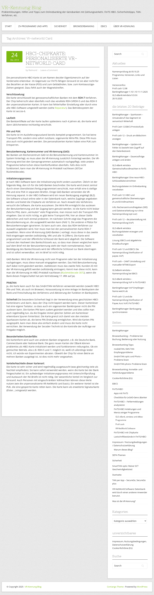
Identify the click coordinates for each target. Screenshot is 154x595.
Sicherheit (60, 26)
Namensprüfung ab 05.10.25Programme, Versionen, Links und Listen (128, 75)
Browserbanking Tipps (122, 344)
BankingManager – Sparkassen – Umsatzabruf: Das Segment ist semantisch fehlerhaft (127, 118)
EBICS (104, 26)
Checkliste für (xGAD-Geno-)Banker (130, 397)
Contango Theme (115, 586)
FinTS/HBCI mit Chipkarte (126, 432)
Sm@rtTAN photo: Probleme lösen (130, 364)
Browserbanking (83, 26)
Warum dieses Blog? (123, 449)
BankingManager (120, 330)
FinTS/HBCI (117, 389)
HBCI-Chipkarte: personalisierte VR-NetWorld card (51, 58)
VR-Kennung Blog (21, 7)
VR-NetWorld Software (125, 428)
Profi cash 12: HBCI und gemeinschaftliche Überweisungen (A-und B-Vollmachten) (128, 198)
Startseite (116, 474)
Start (8, 26)
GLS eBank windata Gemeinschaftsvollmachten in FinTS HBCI (129, 168)
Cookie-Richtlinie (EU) (122, 378)
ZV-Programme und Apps (33, 26)
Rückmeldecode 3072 (72, 272)
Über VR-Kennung (124, 26)
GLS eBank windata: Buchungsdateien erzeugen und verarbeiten (127, 231)
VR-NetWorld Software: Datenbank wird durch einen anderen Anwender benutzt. (129, 492)
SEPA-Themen (119, 455)
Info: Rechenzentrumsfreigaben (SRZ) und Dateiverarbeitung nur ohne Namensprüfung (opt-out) (130, 210)
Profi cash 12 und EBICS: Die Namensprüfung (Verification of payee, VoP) (127, 252)
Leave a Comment (49, 70)
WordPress (142, 586)
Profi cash (120, 424)
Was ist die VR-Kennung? (124, 501)
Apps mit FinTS (121, 393)
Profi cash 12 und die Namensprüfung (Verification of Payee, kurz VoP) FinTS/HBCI (127, 300)
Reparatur (60, 107)
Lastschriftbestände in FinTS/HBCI (130, 436)
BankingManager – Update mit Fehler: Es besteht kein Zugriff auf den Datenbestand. (128, 147)
